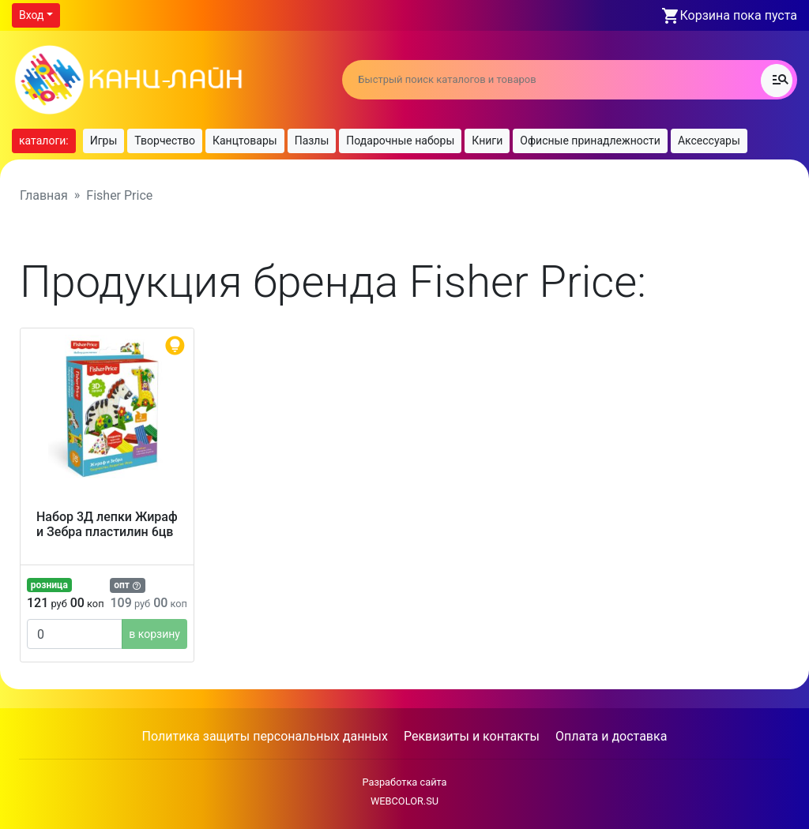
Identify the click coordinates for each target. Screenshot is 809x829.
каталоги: (44, 140)
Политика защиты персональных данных (265, 736)
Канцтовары (245, 140)
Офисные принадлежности (590, 140)
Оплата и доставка (611, 736)
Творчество (164, 140)
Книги (487, 140)
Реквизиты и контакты (472, 736)
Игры (104, 140)
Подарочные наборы (400, 140)
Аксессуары (709, 140)
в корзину (154, 634)
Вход (31, 15)
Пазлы (312, 140)
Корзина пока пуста (738, 15)
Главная (44, 195)
